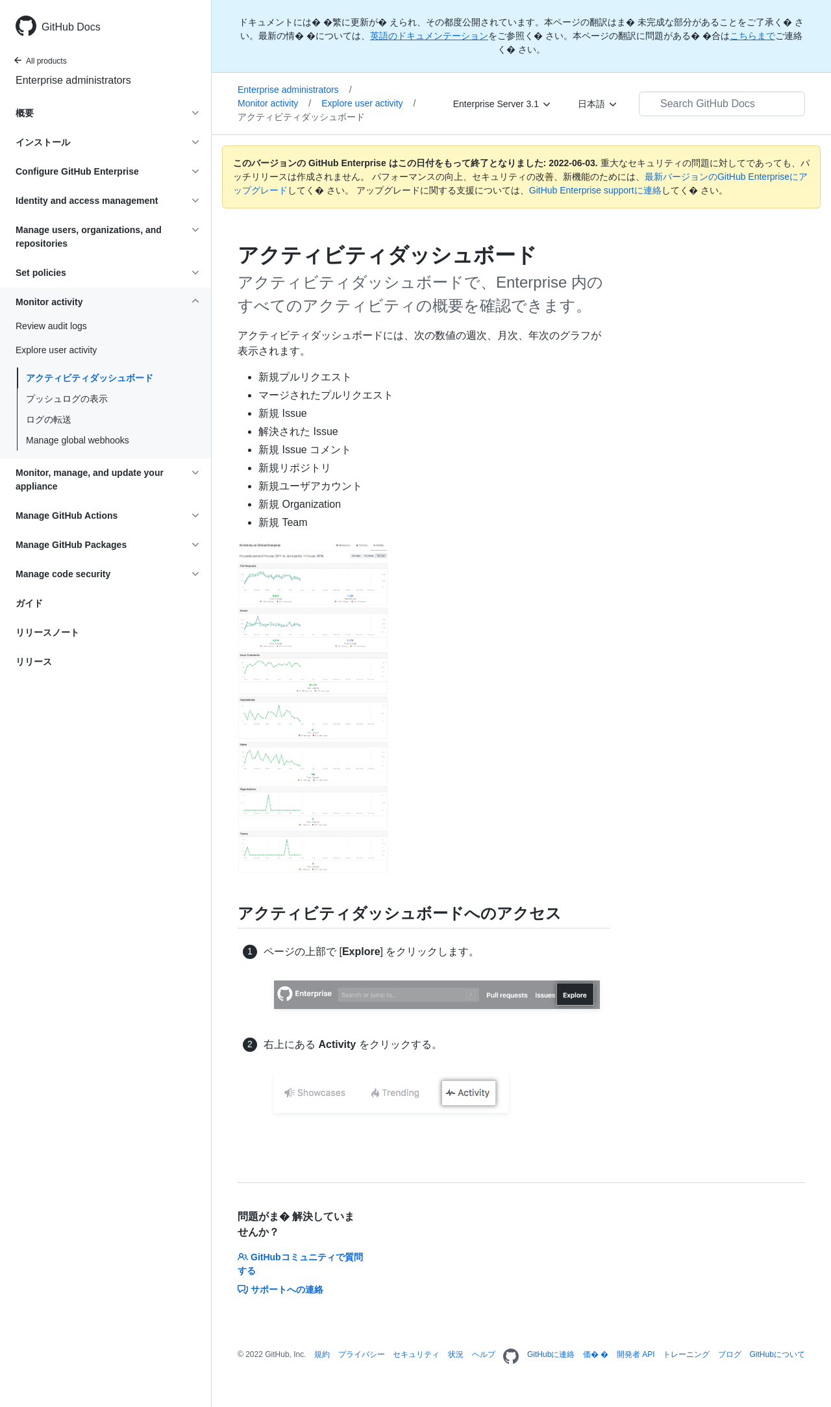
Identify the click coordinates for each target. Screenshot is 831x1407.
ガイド (29, 603)
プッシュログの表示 (67, 398)
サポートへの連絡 (280, 1289)
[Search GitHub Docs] (722, 104)
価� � (595, 1354)
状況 (456, 1354)
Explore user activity (368, 103)
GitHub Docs (71, 26)
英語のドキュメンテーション (429, 36)
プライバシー (361, 1354)
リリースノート (47, 632)
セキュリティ (416, 1354)
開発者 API (636, 1354)
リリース (34, 661)
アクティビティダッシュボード (89, 378)
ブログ (729, 1354)
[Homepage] (511, 1357)
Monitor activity (274, 103)
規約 (322, 1354)
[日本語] (597, 104)
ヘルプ (483, 1354)
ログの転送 (48, 419)
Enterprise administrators (73, 80)
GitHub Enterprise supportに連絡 (595, 190)
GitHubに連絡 (551, 1354)
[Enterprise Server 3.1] (502, 104)
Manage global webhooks (77, 440)
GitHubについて (776, 1354)
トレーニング (686, 1354)
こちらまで (752, 36)
